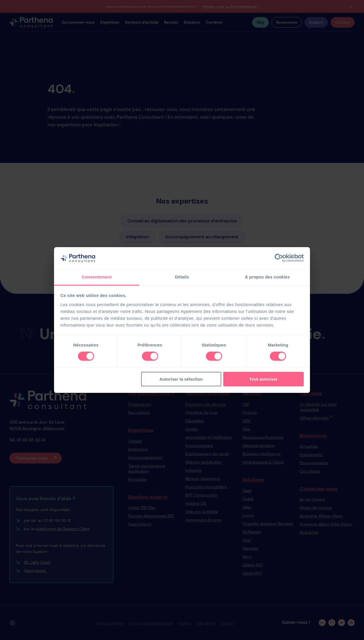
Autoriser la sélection (181, 379)
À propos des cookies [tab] (267, 276)
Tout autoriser (263, 379)
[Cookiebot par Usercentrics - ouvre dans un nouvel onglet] (279, 258)
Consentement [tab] (96, 276)
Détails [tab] (182, 276)
